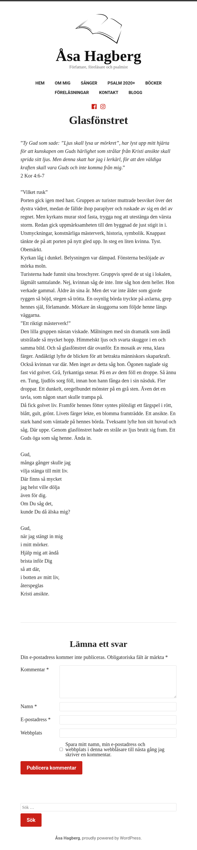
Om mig (63, 83)
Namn (29, 706)
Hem (40, 83)
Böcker (153, 83)
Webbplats (31, 733)
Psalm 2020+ (121, 83)
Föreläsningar (72, 92)
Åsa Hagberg (98, 55)
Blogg (135, 92)
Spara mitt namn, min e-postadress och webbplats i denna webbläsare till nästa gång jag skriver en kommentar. (114, 749)
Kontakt (108, 92)
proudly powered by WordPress (111, 838)
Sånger (89, 83)
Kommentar (35, 669)
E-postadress (36, 719)
